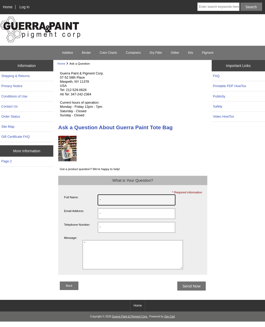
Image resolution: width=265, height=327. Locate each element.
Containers (133, 53)
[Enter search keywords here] (218, 7)
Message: (70, 237)
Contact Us (9, 106)
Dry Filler (156, 53)
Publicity (219, 96)
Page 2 (6, 161)
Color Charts (108, 53)
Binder (86, 53)
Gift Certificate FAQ (15, 137)
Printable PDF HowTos (229, 86)
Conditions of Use (14, 96)
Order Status (10, 116)
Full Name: (71, 197)
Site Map (7, 126)
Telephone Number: (77, 224)
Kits (190, 53)
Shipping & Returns (15, 76)
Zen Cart (169, 322)
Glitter (175, 53)
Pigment (207, 53)
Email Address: (74, 210)
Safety (217, 106)
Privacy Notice (11, 86)
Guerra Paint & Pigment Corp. (130, 322)
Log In (24, 7)
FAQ (216, 76)
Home (7, 7)
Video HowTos (223, 116)
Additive (67, 53)
